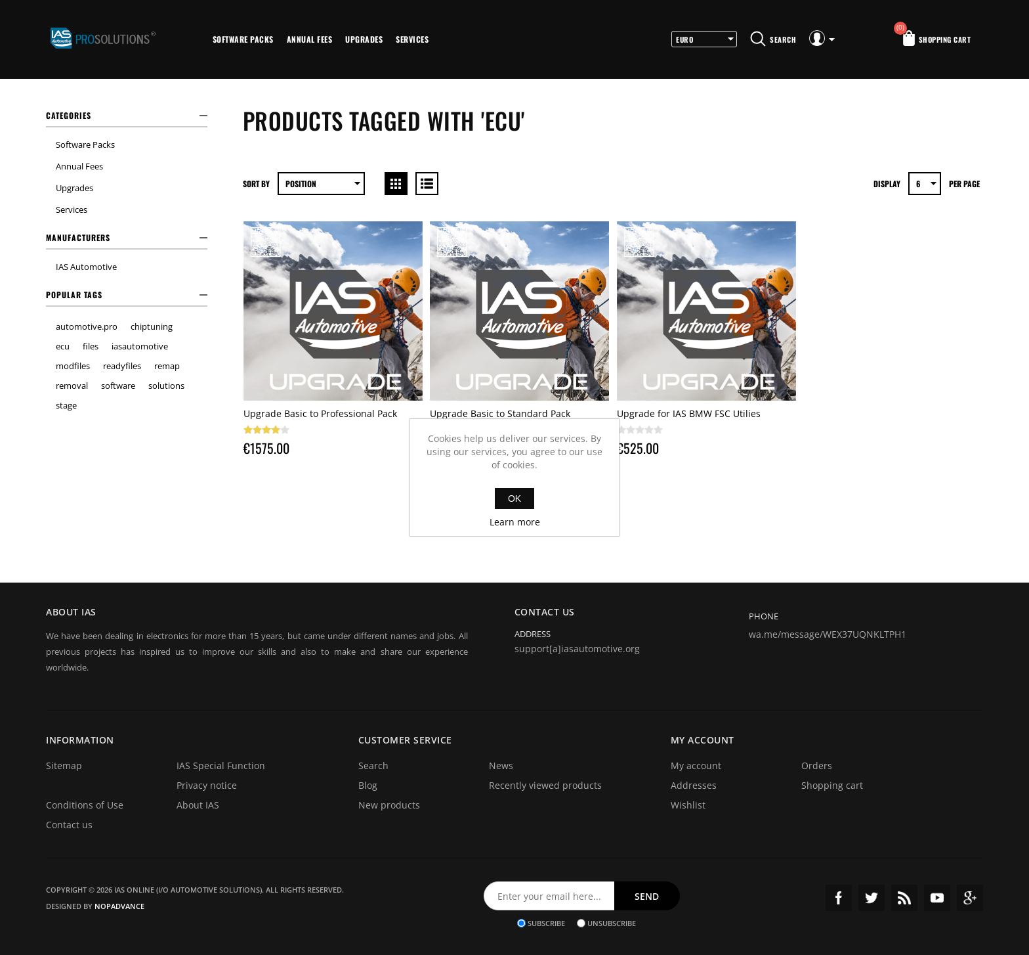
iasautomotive (140, 346)
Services (412, 39)
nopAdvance (119, 906)
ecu (63, 346)
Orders (816, 765)
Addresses (694, 785)
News (501, 765)
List (426, 183)
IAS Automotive (86, 267)
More (453, 39)
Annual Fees (310, 39)
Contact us (69, 824)
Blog (367, 785)
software (118, 385)
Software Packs (243, 39)
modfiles (73, 366)
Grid (396, 183)
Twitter (871, 898)
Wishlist (688, 805)
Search (373, 765)
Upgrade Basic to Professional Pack (320, 413)
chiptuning (152, 326)
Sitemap (64, 765)
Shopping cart (832, 785)
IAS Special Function (221, 765)
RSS (904, 898)
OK (514, 498)
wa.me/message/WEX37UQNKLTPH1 (827, 634)
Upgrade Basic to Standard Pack (500, 413)
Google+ (970, 898)
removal (72, 385)
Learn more (515, 522)
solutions (166, 385)
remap (167, 366)
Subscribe (546, 923)
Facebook (839, 898)
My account (696, 765)
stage (66, 405)
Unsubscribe (611, 923)
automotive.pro (86, 326)
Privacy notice (207, 785)
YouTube (937, 898)
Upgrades (364, 39)
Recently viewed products (545, 785)
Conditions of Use (84, 805)
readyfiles (122, 366)
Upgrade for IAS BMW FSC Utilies (689, 413)
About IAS (198, 805)
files (90, 346)
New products (389, 805)
